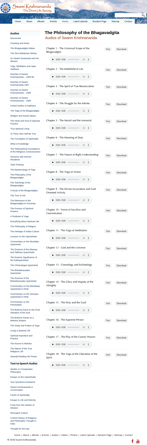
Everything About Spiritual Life (24, 221)
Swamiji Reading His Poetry (23, 356)
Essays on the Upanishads (23, 377)
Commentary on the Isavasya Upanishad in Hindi (24, 295)
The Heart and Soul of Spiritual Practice (25, 122)
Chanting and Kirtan (19, 43)
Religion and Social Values (23, 116)
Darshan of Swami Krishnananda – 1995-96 (22, 75)
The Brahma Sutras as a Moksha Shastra (22, 319)
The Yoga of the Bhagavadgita (24, 110)
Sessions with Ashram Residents (20, 158)
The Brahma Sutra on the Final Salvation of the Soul (25, 311)
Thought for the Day (19, 428)
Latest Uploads (87, 435)
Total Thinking (17, 164)
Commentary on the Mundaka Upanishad (24, 243)
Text (108, 49)
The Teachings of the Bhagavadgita (20, 184)
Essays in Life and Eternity (23, 400)
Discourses (15, 38)
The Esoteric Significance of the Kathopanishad (23, 258)
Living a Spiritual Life (20, 330)
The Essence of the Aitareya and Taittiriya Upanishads (23, 250)
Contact (129, 435)
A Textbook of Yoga (19, 216)
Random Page (105, 435)
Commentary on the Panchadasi (19, 303)
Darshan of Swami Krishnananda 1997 (19, 83)
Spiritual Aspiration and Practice (21, 337)
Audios (55, 435)
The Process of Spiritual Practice (21, 210)
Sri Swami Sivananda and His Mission (24, 59)
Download (121, 49)
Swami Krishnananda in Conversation (21, 388)
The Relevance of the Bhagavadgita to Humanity (23, 202)
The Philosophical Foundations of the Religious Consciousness (25, 150)
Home (17, 435)
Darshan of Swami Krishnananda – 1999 (20, 99)
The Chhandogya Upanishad (24, 265)
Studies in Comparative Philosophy (21, 370)
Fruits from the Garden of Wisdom (22, 406)
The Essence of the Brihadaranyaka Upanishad (23, 279)
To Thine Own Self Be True (23, 133)
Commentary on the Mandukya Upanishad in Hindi (25, 287)
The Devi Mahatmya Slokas (23, 53)
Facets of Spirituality (20, 395)
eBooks (35, 435)
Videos (64, 435)
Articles (45, 435)
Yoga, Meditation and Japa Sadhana (23, 67)
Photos (74, 435)
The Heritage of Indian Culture (24, 231)
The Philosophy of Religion (23, 226)
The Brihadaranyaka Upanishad (20, 271)
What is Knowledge (19, 144)
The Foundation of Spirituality (24, 139)
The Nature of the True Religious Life (21, 350)
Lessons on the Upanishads (23, 236)
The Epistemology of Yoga (22, 169)
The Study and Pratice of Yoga (24, 325)
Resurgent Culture (19, 413)
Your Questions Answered (22, 382)
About (26, 435)
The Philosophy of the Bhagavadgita (20, 176)
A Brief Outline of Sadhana (23, 105)
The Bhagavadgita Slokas (22, 48)
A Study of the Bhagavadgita (23, 190)
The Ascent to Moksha (21, 343)
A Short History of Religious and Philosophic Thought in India (23, 421)
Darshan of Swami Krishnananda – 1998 (20, 91)
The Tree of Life (17, 195)
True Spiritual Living (19, 128)
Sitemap (118, 435)
